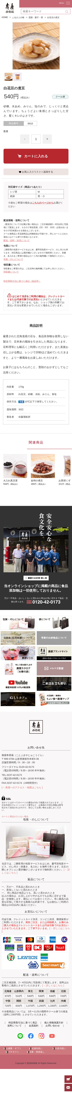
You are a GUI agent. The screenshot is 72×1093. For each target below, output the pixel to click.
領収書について (11, 272)
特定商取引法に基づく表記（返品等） (22, 281)
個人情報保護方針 (53, 1022)
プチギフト (13, 1052)
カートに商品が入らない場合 (15, 817)
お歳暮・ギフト (13, 1048)
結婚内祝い (36, 1048)
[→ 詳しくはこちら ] (53, 985)
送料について (14, 1025)
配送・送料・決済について (17, 240)
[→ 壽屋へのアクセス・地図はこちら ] (22, 787)
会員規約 (33, 1025)
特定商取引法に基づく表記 (23, 1022)
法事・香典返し (37, 1052)
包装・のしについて (13, 259)
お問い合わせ (52, 1025)
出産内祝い (60, 1048)
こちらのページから (43, 203)
